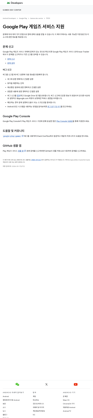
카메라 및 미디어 (38, 407)
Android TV (67, 411)
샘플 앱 (21, 151)
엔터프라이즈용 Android (11, 400)
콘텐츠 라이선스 (36, 160)
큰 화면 (65, 396)
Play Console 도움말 (64, 121)
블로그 (5, 415)
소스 (4, 407)
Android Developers (9, 18)
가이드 (48, 18)
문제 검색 (11, 63)
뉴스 (4, 411)
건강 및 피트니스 (38, 404)
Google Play (23, 18)
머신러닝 (36, 400)
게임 (34, 396)
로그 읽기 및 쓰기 (54, 107)
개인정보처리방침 (39, 411)
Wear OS (66, 400)
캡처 (18, 96)
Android (6, 396)
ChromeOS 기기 (69, 404)
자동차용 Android (69, 407)
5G (34, 415)
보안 (4, 404)
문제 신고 (11, 59)
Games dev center (12, 10)
